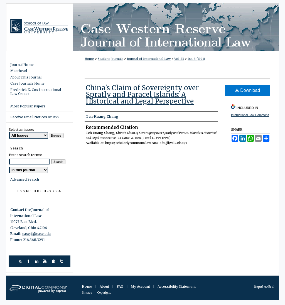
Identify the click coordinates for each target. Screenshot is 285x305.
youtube (46, 261)
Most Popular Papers (28, 106)
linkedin (37, 261)
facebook (29, 261)
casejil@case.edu (36, 234)
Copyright (104, 292)
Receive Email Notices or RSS (34, 117)
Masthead (18, 71)
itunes (54, 261)
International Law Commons (250, 115)
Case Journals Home (27, 83)
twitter (62, 261)
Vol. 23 (179, 59)
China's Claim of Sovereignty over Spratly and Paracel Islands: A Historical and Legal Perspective (142, 94)
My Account (141, 286)
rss (20, 261)
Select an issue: (21, 129)
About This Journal (25, 77)
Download (247, 90)
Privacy (87, 292)
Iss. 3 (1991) (196, 59)
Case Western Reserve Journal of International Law (176, 27)
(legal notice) (264, 286)
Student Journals (110, 59)
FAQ (120, 286)
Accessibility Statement (177, 286)
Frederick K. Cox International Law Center (35, 92)
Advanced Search (24, 179)
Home (89, 59)
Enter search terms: (25, 155)
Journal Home (22, 65)
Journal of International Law (149, 59)
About (105, 286)
